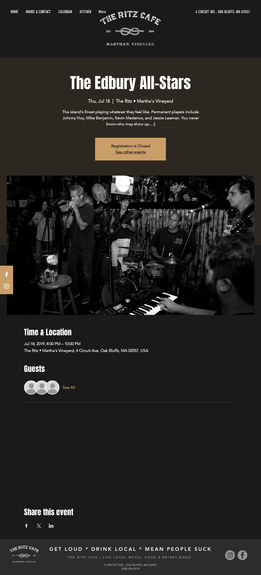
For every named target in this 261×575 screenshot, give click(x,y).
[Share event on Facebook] (26, 526)
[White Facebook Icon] (6, 274)
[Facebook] (242, 555)
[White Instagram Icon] (6, 286)
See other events (131, 152)
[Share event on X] (38, 526)
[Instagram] (230, 555)
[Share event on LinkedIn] (51, 526)
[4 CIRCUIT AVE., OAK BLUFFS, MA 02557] (202, 12)
